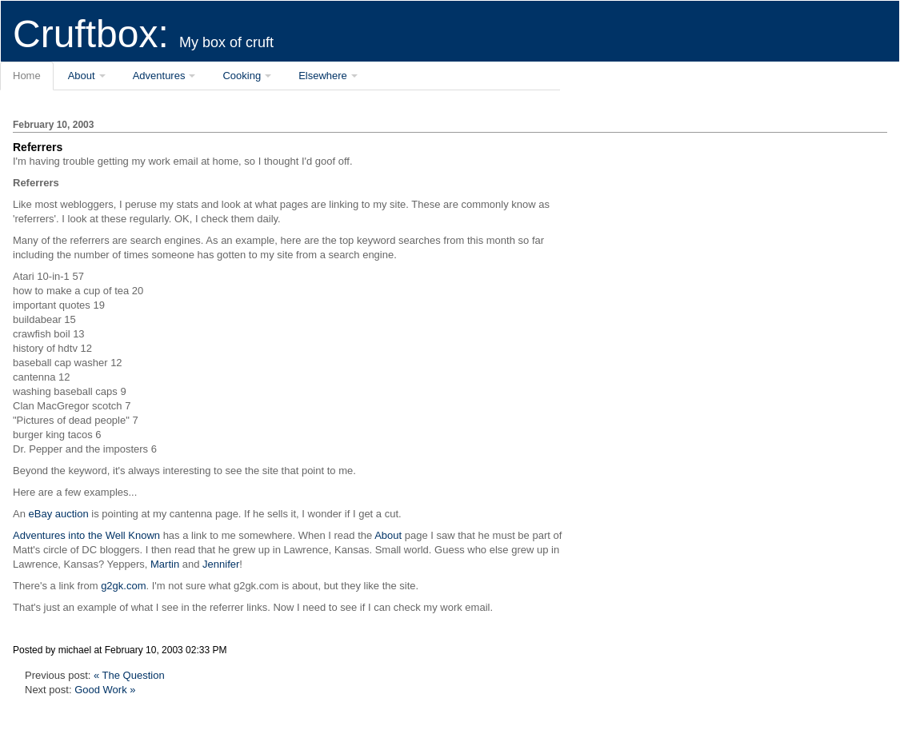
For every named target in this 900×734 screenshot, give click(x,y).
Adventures (159, 76)
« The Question (129, 675)
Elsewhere (322, 76)
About (81, 76)
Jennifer (220, 564)
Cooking (241, 76)
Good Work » (104, 690)
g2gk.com (123, 586)
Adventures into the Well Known (86, 535)
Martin (164, 564)
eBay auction (59, 514)
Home (27, 76)
